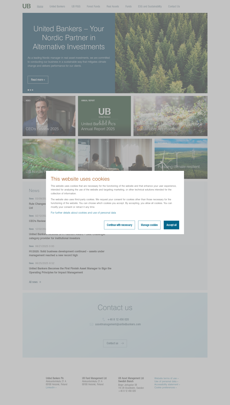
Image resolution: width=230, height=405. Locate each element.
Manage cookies (149, 225)
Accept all (171, 225)
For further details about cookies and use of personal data (83, 212)
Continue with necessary (119, 225)
